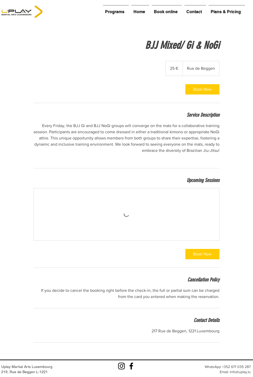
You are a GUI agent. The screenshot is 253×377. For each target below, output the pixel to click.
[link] (202, 89)
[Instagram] (121, 366)
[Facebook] (131, 366)
